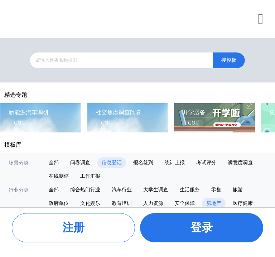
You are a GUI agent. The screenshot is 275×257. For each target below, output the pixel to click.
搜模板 (228, 60)
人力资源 (153, 203)
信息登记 (112, 162)
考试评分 (206, 162)
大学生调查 (155, 189)
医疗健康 (243, 203)
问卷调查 (80, 162)
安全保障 (185, 203)
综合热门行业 (85, 189)
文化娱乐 (90, 203)
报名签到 (143, 162)
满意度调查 (240, 162)
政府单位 (59, 203)
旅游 (238, 189)
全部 (54, 162)
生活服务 (190, 189)
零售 (216, 189)
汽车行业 (122, 189)
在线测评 (59, 176)
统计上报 (175, 162)
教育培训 (122, 203)
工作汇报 (90, 176)
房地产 (213, 203)
